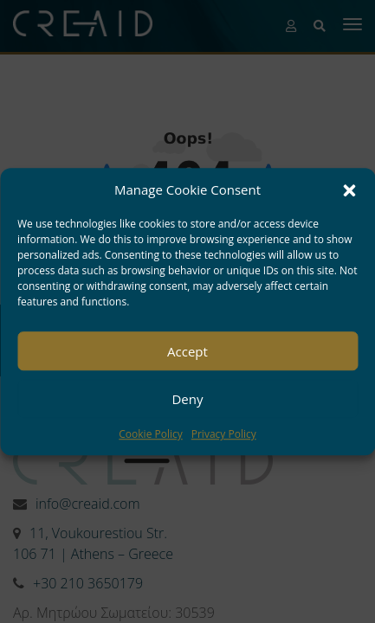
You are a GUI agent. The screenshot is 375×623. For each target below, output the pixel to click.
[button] (349, 190)
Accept (187, 351)
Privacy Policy (223, 434)
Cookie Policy (150, 434)
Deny (187, 399)
